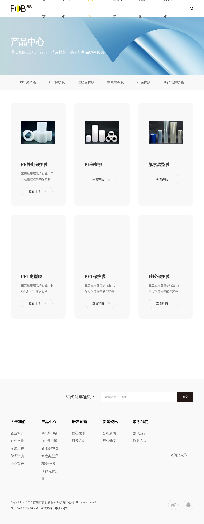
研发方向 (78, 441)
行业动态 (109, 441)
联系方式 (140, 441)
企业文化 (17, 441)
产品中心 (48, 422)
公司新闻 (109, 433)
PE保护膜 (144, 82)
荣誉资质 (17, 456)
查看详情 (34, 191)
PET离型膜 (28, 82)
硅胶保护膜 (86, 82)
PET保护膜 (57, 82)
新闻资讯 (110, 422)
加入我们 (140, 433)
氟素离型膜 (115, 82)
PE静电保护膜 (173, 82)
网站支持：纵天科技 (53, 508)
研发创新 (79, 422)
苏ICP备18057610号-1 (24, 508)
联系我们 (140, 422)
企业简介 (17, 433)
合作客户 (17, 463)
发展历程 (17, 448)
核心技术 (78, 433)
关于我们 (18, 422)
